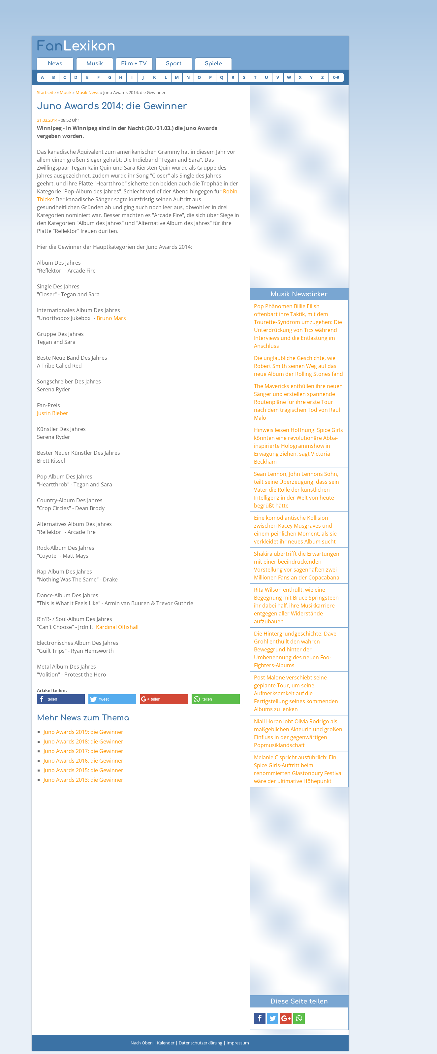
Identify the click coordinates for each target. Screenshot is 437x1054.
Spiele (213, 64)
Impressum (238, 1043)
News (55, 64)
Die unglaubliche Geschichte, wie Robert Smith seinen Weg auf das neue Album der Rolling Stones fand (298, 366)
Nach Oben (142, 1043)
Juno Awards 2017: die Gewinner (83, 751)
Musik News (87, 92)
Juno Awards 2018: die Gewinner (83, 741)
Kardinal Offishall (117, 627)
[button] (61, 699)
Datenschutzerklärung (200, 1043)
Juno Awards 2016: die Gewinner (83, 760)
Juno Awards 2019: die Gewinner (83, 732)
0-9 (336, 77)
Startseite (46, 92)
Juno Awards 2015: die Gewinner (83, 770)
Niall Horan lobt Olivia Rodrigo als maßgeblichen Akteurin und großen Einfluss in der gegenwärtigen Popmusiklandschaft (298, 733)
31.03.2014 (47, 120)
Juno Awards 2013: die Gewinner (83, 779)
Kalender (165, 1043)
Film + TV (134, 64)
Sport (173, 64)
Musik (94, 64)
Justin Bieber (52, 413)
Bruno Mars (111, 318)
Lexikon (76, 46)
